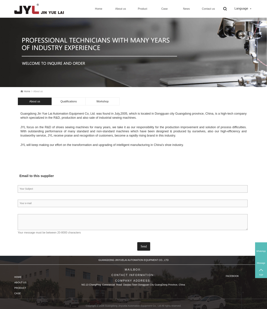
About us (120, 8)
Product (142, 8)
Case (164, 8)
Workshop (102, 101)
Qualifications (68, 101)
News (186, 8)
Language (243, 8)
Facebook (232, 276)
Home (98, 8)
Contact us (208, 8)
